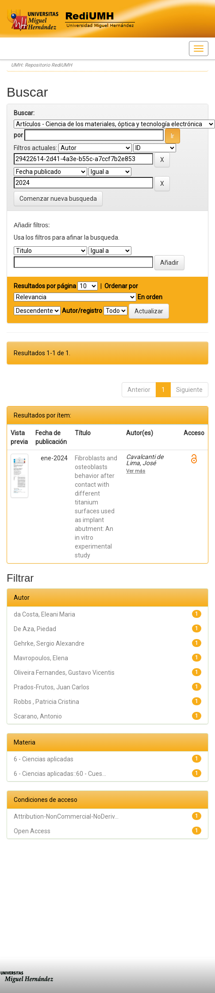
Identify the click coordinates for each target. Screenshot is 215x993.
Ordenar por (121, 286)
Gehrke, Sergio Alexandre (49, 643)
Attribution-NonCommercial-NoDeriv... (66, 816)
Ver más (135, 471)
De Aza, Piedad (35, 628)
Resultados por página (45, 286)
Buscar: (24, 113)
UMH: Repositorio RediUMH (41, 65)
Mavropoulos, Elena (41, 658)
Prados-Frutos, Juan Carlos (51, 687)
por (18, 135)
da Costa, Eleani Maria (44, 614)
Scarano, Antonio (38, 716)
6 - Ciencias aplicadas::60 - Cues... (60, 773)
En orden (150, 297)
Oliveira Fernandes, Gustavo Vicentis (64, 672)
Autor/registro (82, 310)
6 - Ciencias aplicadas (43, 759)
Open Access (32, 831)
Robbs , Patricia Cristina (46, 701)
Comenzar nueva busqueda (58, 198)
